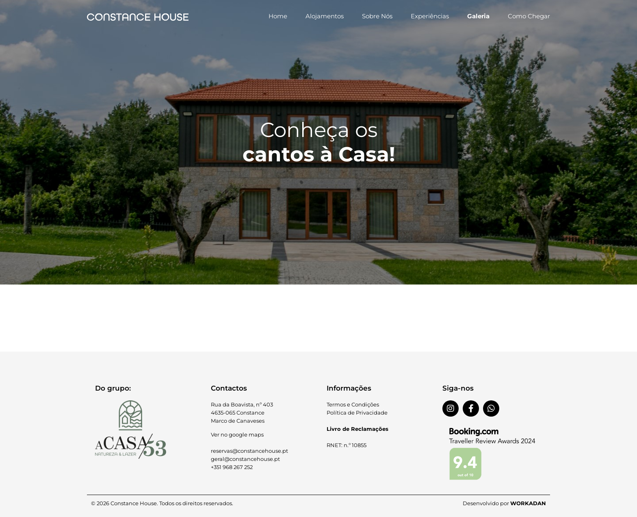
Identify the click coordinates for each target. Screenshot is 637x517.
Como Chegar (529, 16)
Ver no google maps (237, 434)
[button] (318, 291)
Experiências (430, 16)
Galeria (478, 16)
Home (278, 16)
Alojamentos (325, 16)
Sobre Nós (377, 16)
